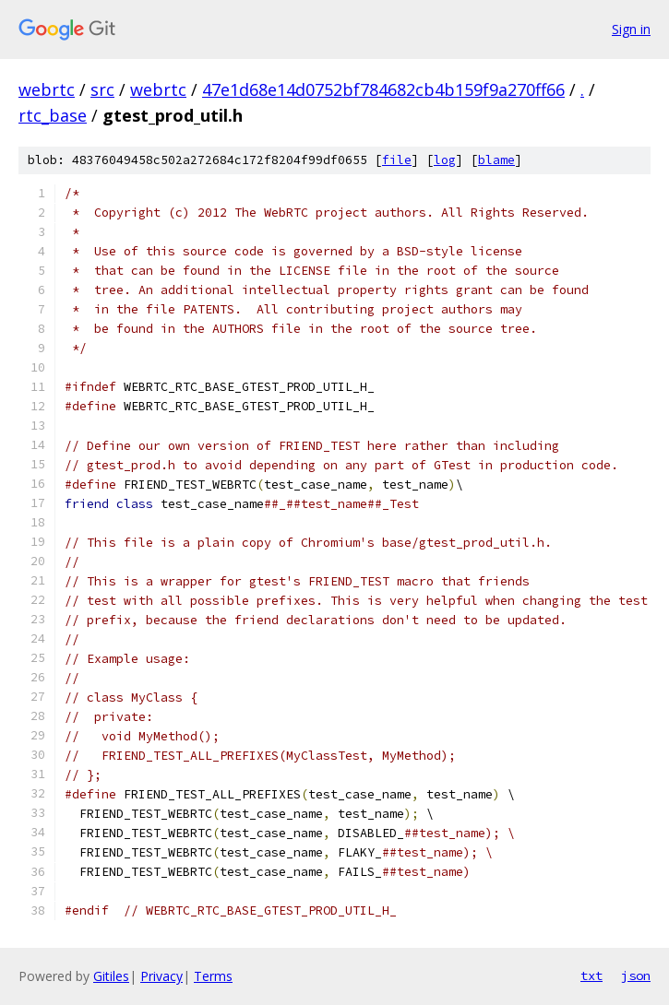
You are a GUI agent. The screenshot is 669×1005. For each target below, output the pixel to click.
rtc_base (52, 115)
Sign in (631, 29)
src (102, 89)
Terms (213, 976)
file (397, 160)
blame (496, 160)
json (636, 975)
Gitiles (111, 976)
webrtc (46, 89)
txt (591, 975)
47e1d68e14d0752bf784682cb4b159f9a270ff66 (383, 89)
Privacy (161, 976)
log (445, 160)
